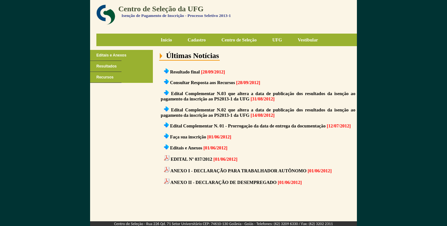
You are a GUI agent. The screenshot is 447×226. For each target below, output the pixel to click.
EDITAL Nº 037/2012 (191, 159)
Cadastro (197, 39)
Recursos (105, 77)
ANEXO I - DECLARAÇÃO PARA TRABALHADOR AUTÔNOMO (238, 170)
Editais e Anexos (111, 55)
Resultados (106, 66)
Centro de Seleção (238, 39)
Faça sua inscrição (188, 136)
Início (166, 39)
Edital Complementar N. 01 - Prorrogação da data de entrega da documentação (248, 125)
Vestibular (308, 39)
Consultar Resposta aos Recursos (202, 82)
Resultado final (185, 71)
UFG (277, 39)
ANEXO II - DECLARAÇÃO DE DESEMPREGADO (223, 182)
